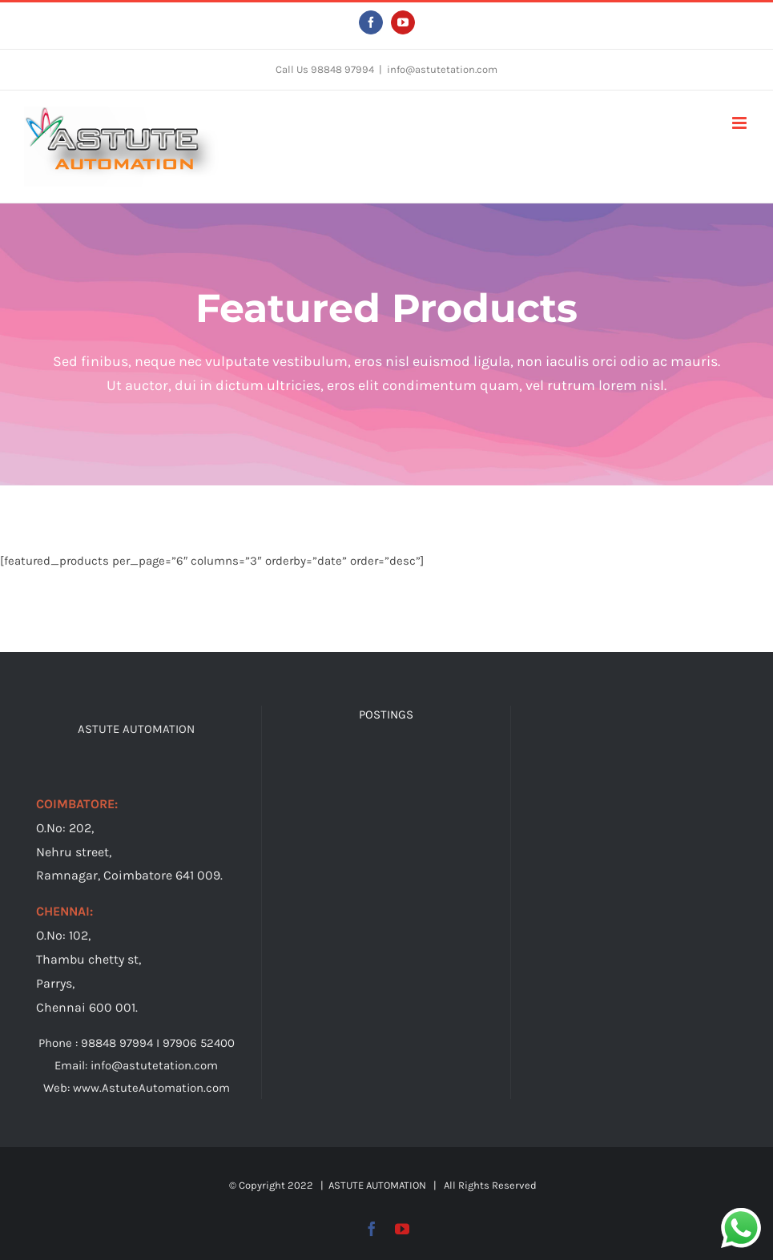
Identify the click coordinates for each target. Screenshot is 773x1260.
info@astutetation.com (442, 69)
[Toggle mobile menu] (740, 123)
